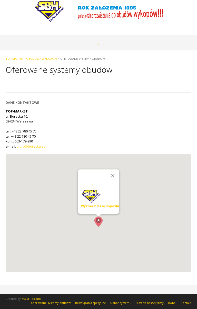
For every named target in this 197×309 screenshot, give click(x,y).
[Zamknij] (113, 175)
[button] (98, 222)
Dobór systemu (120, 302)
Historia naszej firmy (150, 302)
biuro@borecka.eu (31, 146)
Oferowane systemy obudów (51, 302)
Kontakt (186, 302)
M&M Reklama (32, 299)
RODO (172, 302)
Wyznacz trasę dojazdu (100, 206)
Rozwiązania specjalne (90, 302)
